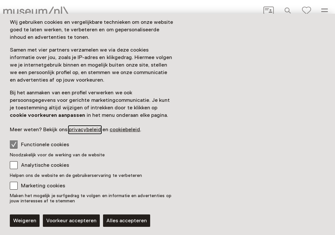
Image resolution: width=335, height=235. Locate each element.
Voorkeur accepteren (71, 221)
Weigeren (24, 221)
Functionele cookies (39, 144)
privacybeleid (85, 130)
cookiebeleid (125, 130)
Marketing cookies (43, 186)
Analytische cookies (45, 165)
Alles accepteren (126, 221)
